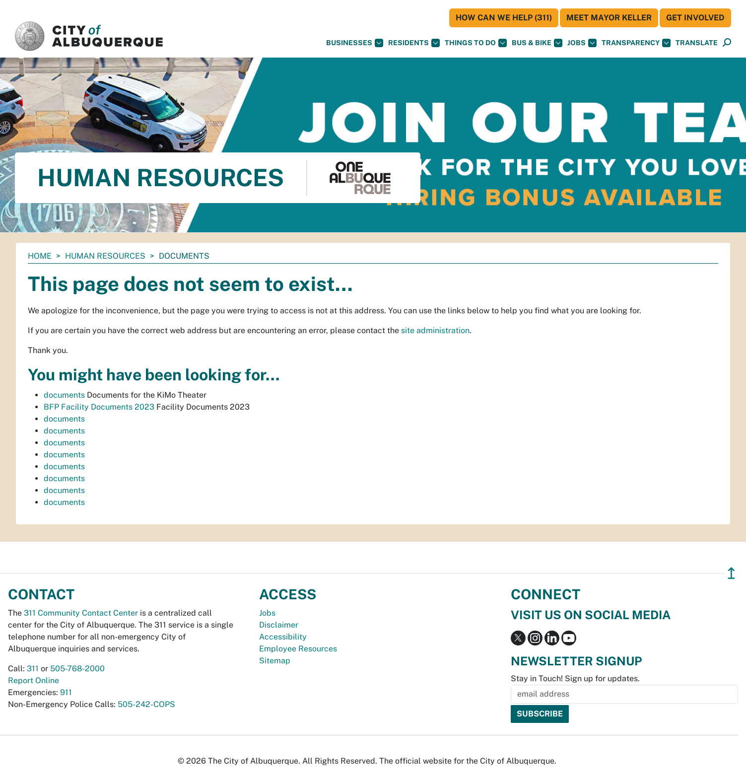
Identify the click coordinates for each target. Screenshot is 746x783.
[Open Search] (727, 43)
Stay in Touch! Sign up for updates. (575, 678)
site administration (435, 330)
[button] (697, 43)
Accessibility (283, 636)
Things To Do (476, 43)
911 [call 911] (66, 692)
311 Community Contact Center (81, 613)
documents (64, 395)
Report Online (33, 680)
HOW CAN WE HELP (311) (504, 17)
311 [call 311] (33, 668)
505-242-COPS (146, 704)
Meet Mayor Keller (609, 17)
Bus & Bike (537, 43)
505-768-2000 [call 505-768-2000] (77, 668)
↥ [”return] (731, 573)
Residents (414, 43)
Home (40, 256)
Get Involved (695, 17)
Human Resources (105, 256)
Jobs (582, 43)
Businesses (354, 43)
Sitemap (274, 660)
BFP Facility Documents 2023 (99, 407)
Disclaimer (278, 625)
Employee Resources (298, 648)
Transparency (636, 43)
